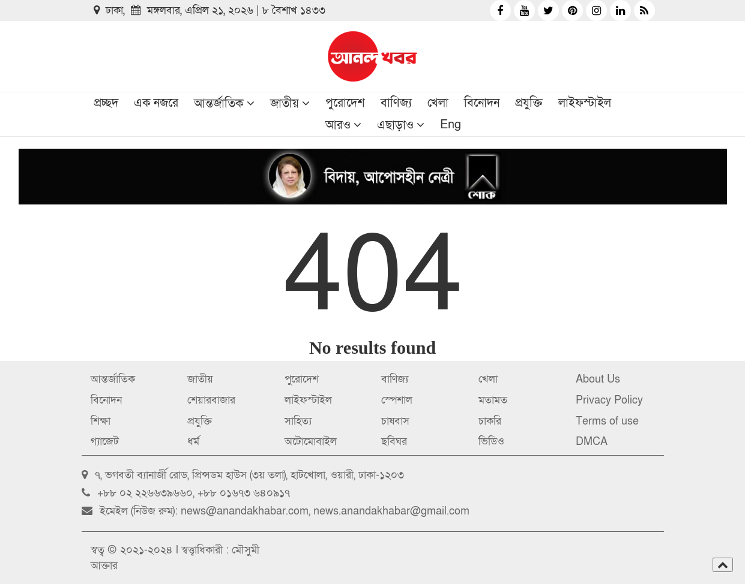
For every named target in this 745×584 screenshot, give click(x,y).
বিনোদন (481, 103)
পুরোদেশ (345, 103)
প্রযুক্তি (529, 103)
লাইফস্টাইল (584, 103)
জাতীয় (284, 104)
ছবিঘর (394, 441)
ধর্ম (193, 441)
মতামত (492, 400)
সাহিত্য (298, 421)
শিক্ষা (100, 421)
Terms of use (607, 421)
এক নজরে (156, 103)
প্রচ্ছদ (106, 103)
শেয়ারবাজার (211, 400)
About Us (598, 379)
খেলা (437, 103)
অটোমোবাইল (311, 441)
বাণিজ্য (396, 103)
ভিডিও (491, 441)
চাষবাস (395, 421)
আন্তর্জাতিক (219, 104)
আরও (338, 125)
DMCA (592, 441)
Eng (450, 125)
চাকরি (489, 421)
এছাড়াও (395, 125)
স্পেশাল (396, 400)
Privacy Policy (609, 400)
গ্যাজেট (105, 441)
